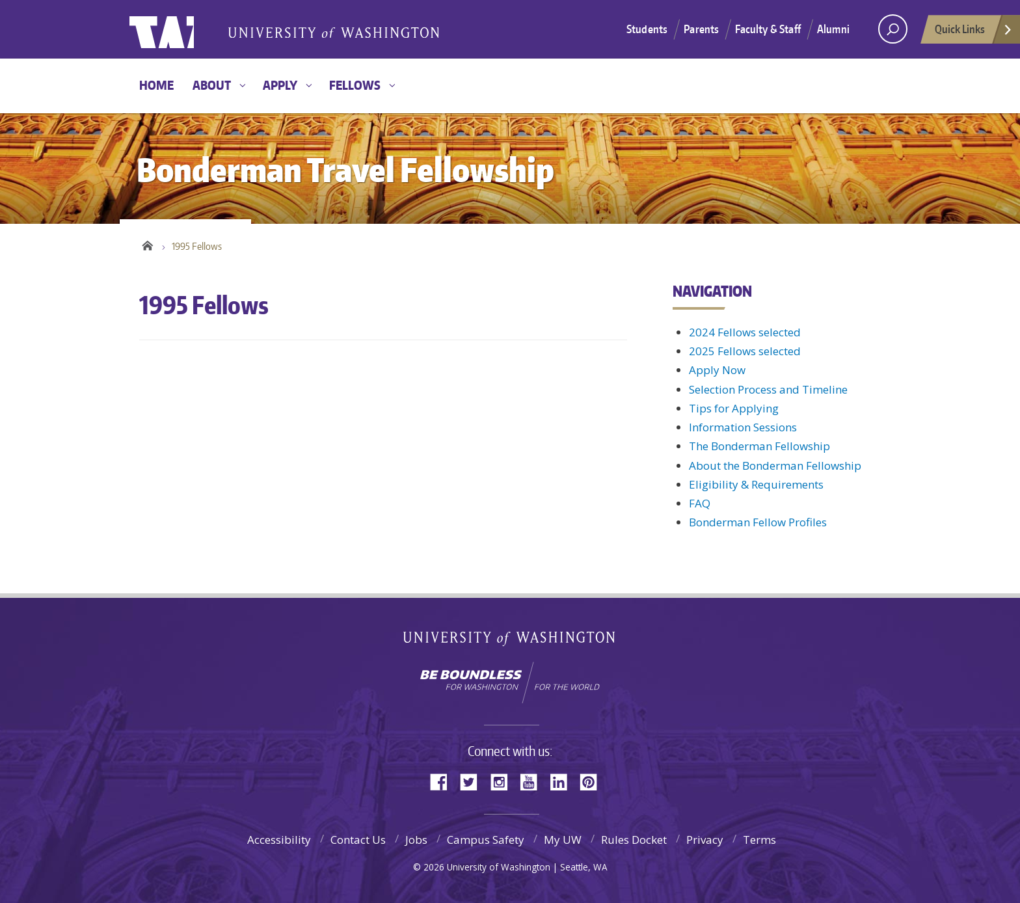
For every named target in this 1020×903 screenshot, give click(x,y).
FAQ (699, 503)
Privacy (704, 839)
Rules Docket (634, 839)
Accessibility (279, 839)
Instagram (503, 781)
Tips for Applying (734, 408)
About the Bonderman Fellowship (775, 465)
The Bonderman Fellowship (759, 445)
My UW (563, 839)
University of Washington (182, 29)
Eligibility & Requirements (756, 484)
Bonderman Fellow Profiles (758, 522)
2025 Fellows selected (745, 351)
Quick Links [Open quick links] (974, 32)
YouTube (533, 781)
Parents (701, 28)
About (212, 85)
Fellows (355, 85)
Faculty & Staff (768, 28)
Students (646, 28)
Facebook (443, 781)
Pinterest (593, 781)
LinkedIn (563, 781)
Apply (280, 85)
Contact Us (358, 839)
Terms (759, 839)
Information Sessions (743, 427)
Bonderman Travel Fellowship (334, 30)
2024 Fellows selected (745, 332)
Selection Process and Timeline (768, 389)
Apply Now (717, 369)
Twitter (473, 781)
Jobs (416, 839)
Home (156, 85)
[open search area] (892, 29)
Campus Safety (485, 839)
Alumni (833, 28)
